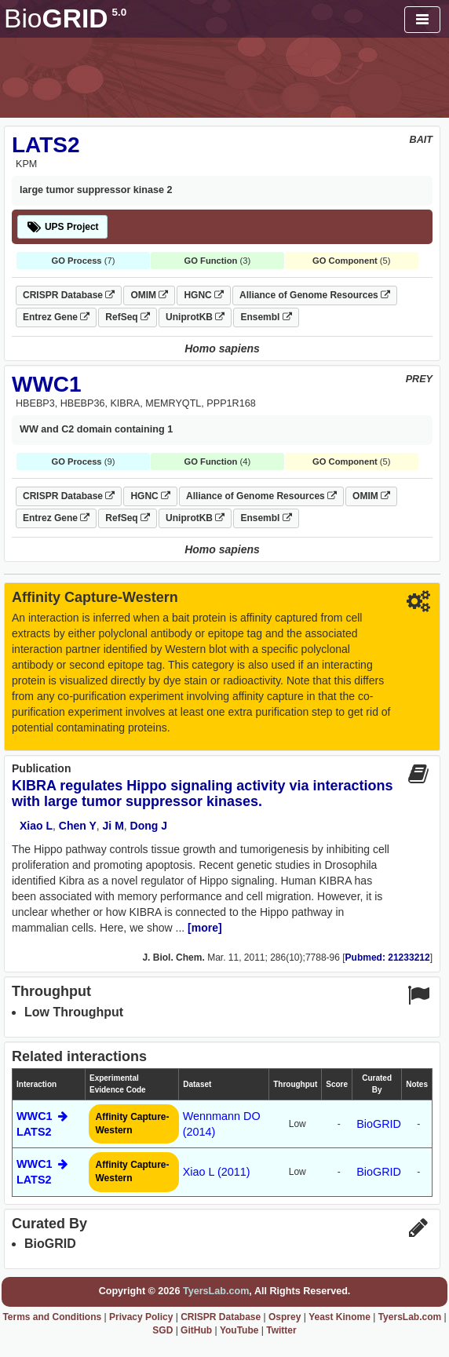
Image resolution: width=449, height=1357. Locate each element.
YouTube (239, 1330)
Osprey (284, 1316)
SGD (162, 1330)
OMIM (149, 295)
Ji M (113, 825)
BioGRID (378, 1124)
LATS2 (46, 145)
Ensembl (265, 317)
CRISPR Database (69, 295)
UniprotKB (195, 317)
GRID (65, 18)
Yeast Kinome (339, 1316)
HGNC (204, 295)
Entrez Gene (56, 317)
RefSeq (127, 317)
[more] (205, 927)
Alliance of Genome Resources (314, 295)
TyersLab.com (216, 1291)
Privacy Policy (141, 1316)
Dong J (148, 825)
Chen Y (78, 825)
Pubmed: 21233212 (387, 957)
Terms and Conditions (51, 1316)
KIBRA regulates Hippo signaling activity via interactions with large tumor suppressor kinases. (202, 793)
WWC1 (47, 384)
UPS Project (62, 226)
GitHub (196, 1330)
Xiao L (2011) (216, 1171)
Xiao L (36, 825)
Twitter (281, 1330)
